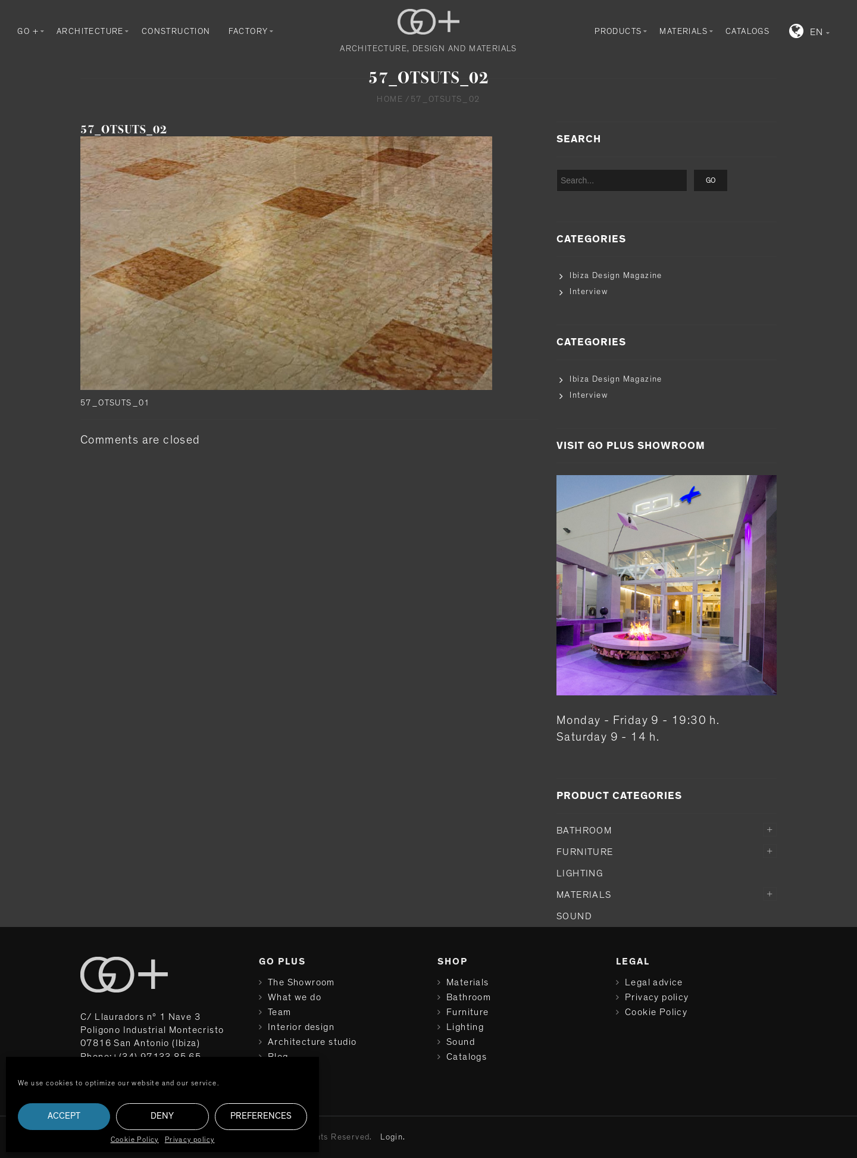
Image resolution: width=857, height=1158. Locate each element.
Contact (286, 1071)
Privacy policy (190, 1139)
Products (618, 31)
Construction (176, 31)
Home (390, 99)
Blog (278, 1057)
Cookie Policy (135, 1139)
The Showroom (301, 982)
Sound (574, 916)
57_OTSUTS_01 (115, 403)
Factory (248, 31)
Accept (64, 1116)
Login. (392, 1137)
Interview (589, 292)
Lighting (579, 873)
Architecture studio (312, 1042)
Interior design (301, 1027)
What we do (294, 997)
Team (280, 1012)
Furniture (585, 852)
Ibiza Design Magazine (616, 275)
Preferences (261, 1116)
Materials (683, 31)
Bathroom (584, 830)
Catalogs (747, 31)
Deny (162, 1116)
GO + (28, 31)
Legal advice (654, 982)
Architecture (90, 31)
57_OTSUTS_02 (123, 129)
